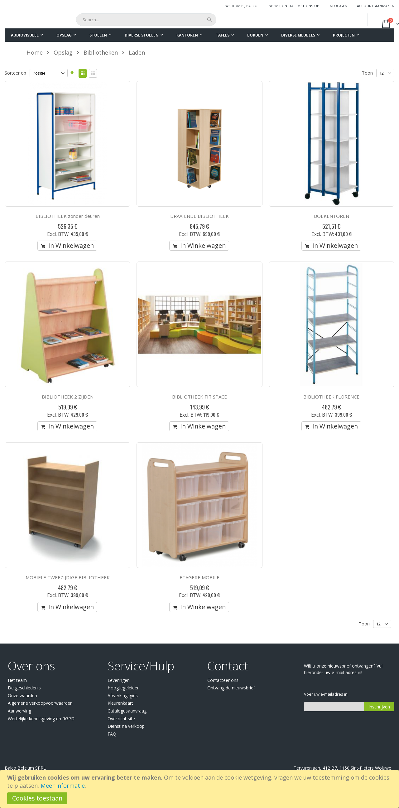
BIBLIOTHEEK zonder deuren (68, 216)
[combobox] (146, 19)
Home (34, 52)
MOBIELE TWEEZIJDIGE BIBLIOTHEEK (68, 577)
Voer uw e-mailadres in (326, 694)
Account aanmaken (375, 5)
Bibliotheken (101, 52)
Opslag (63, 52)
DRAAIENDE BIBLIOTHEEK (199, 216)
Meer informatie (63, 785)
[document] (200, 789)
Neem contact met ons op (294, 5)
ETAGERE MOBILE (199, 577)
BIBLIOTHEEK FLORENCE (331, 397)
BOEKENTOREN (331, 216)
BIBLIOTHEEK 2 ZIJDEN (68, 397)
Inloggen (338, 5)
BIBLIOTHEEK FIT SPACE (199, 397)
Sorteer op (15, 73)
